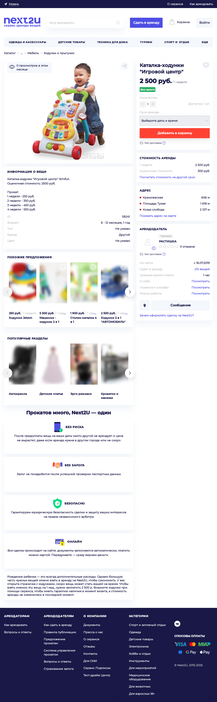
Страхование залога (59, 669)
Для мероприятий (142, 668)
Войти (204, 23)
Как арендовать (201, 4)
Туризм (146, 42)
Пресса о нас (93, 632)
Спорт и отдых (176, 42)
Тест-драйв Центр (96, 675)
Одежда (135, 632)
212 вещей (202, 269)
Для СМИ (90, 661)
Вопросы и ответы (17, 632)
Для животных (139, 686)
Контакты (90, 654)
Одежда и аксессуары (27, 42)
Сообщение (180, 305)
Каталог (10, 53)
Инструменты (139, 661)
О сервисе (175, 4)
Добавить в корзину (175, 133)
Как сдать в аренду (58, 625)
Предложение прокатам (54, 641)
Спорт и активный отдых (147, 625)
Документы (91, 625)
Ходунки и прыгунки (59, 53)
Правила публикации (60, 632)
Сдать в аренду (146, 23)
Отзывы (89, 646)
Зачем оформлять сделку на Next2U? (167, 315)
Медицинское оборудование (140, 677)
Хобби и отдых (140, 654)
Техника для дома (112, 42)
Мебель (33, 53)
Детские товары (71, 42)
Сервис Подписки (97, 668)
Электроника (138, 646)
